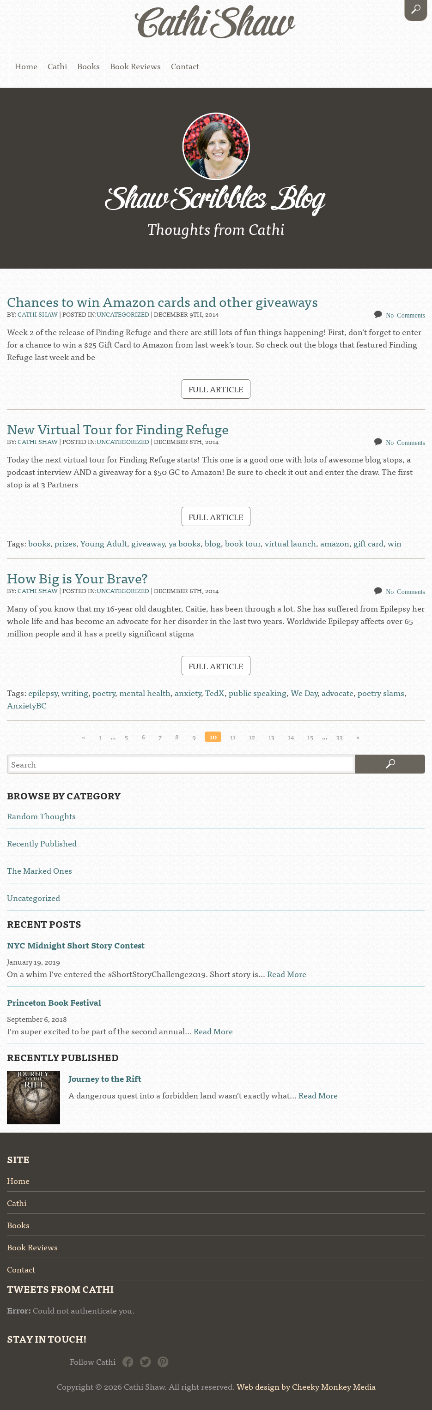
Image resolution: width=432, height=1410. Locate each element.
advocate (337, 692)
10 (213, 737)
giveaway (147, 543)
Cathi (57, 65)
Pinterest (163, 1361)
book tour (243, 543)
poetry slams (381, 692)
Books (88, 65)
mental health (144, 692)
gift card (368, 543)
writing (74, 692)
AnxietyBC (26, 705)
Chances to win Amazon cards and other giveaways (162, 301)
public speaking (257, 692)
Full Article (216, 389)
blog (213, 543)
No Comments (405, 315)
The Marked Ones (39, 870)
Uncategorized (123, 314)
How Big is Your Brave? (77, 577)
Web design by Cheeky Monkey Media (306, 1386)
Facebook (127, 1361)
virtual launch (290, 543)
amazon (334, 543)
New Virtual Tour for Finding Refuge (118, 428)
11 (233, 737)
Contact (185, 65)
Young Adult (103, 543)
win (395, 543)
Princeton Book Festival (54, 1002)
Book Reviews (135, 65)
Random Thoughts (41, 815)
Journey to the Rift (104, 1078)
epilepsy (42, 692)
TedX (215, 692)
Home (26, 65)
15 (310, 737)
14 (291, 737)
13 (271, 737)
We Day (304, 692)
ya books (185, 543)
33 (339, 737)
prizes (65, 543)
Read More (286, 973)
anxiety (188, 692)
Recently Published (42, 843)
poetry (103, 692)
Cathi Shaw (38, 314)
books (39, 543)
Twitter (145, 1361)
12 (252, 737)
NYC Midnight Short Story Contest (76, 945)
